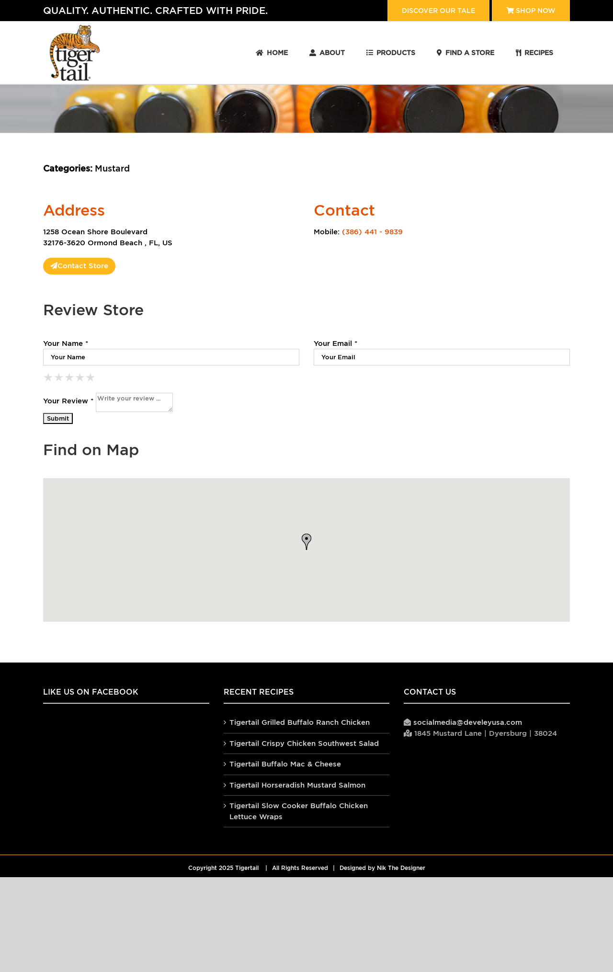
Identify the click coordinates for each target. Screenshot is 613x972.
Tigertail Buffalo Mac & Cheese (285, 763)
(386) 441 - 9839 (372, 231)
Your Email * (335, 343)
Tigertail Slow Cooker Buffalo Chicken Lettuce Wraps (298, 811)
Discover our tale (438, 10)
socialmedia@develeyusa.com (467, 722)
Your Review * (68, 400)
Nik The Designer (401, 868)
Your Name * (65, 343)
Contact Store (79, 265)
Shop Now (531, 10)
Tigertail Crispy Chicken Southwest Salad (304, 743)
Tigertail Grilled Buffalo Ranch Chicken (299, 722)
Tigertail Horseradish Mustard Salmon (297, 784)
